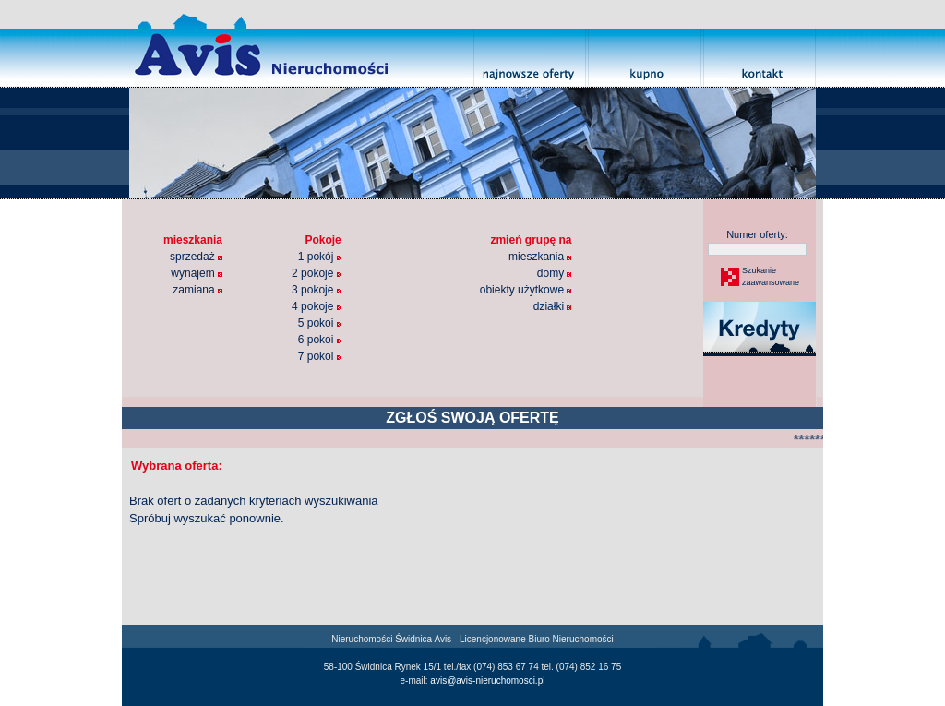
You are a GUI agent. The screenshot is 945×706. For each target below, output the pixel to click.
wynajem (196, 273)
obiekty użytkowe (526, 289)
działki (552, 306)
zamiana (197, 289)
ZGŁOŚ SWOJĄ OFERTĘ (472, 417)
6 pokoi (319, 339)
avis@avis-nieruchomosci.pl (487, 681)
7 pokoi (319, 356)
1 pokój (319, 256)
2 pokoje (316, 273)
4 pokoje (316, 306)
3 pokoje (316, 289)
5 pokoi (319, 323)
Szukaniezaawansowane (769, 277)
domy (554, 273)
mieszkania (539, 256)
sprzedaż (196, 256)
